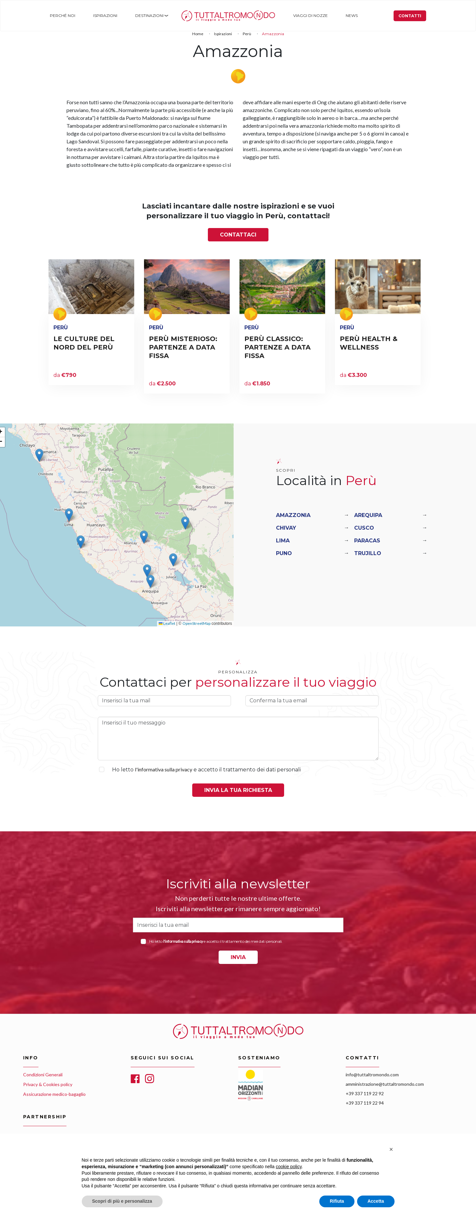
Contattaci (238, 235)
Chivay (286, 528)
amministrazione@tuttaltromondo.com (385, 1084)
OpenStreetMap (196, 623)
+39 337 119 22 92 (365, 1093)
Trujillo (367, 553)
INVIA (238, 957)
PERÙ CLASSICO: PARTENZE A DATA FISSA (277, 347)
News (347, 15)
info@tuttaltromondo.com (372, 1074)
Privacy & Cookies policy (47, 1084)
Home (184, 15)
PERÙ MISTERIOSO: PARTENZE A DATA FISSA (183, 347)
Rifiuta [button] (337, 1201)
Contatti (410, 15)
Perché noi (61, 15)
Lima (283, 541)
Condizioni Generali (43, 1074)
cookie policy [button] (288, 1166)
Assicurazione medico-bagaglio (54, 1094)
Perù (247, 33)
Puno (284, 553)
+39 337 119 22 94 (365, 1103)
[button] (39, 455)
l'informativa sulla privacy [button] (163, 769)
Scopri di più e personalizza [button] (122, 1201)
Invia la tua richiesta (238, 790)
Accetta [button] (376, 1201)
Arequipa (368, 515)
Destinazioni (147, 15)
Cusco (364, 528)
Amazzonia (293, 515)
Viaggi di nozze (306, 15)
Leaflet (167, 623)
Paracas (367, 541)
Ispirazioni (104, 15)
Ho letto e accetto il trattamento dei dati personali (206, 769)
